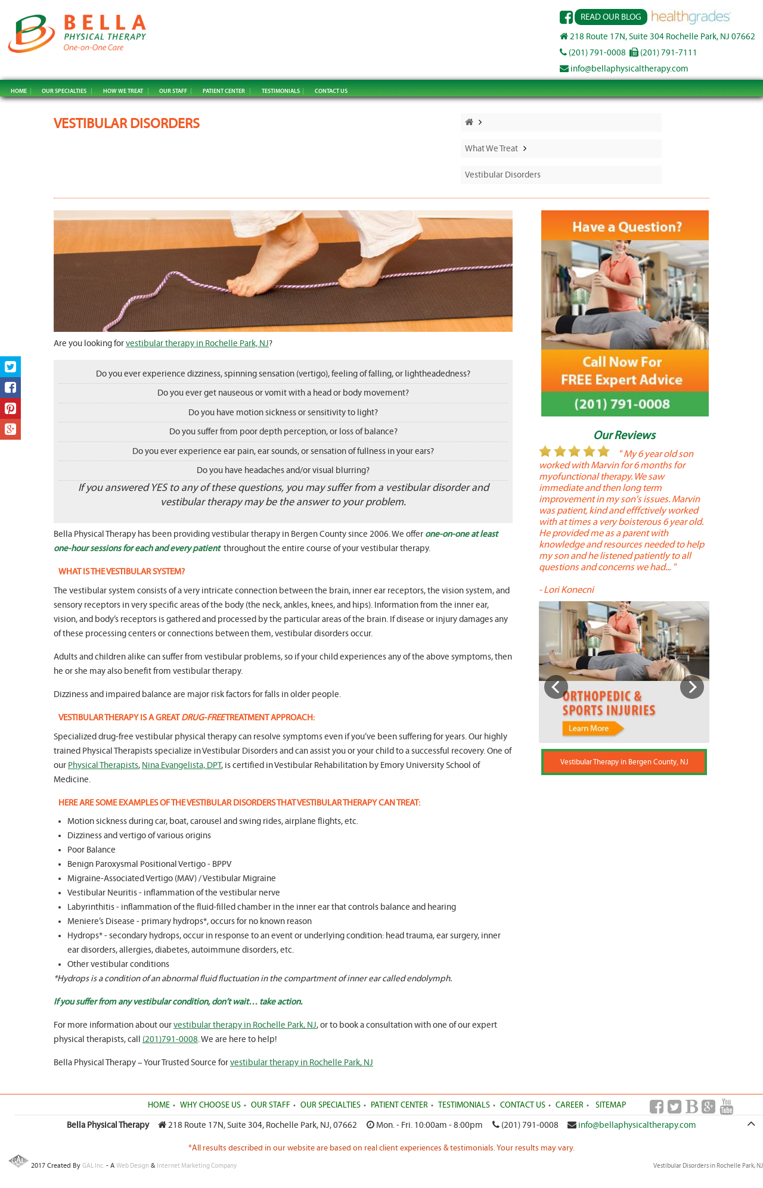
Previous (556, 687)
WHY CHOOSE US (210, 1105)
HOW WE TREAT (123, 91)
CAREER (570, 1105)
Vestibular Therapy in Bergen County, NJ (624, 762)
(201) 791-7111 (663, 53)
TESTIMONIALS (281, 91)
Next (692, 687)
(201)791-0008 (170, 1039)
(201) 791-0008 (593, 53)
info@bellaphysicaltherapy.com (624, 69)
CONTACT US (331, 91)
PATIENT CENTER (224, 91)
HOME (19, 91)
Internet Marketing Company (197, 1166)
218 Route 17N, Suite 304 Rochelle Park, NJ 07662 (657, 37)
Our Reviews (624, 435)
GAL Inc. (93, 1166)
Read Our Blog (611, 17)
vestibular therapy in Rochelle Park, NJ (197, 343)
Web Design (132, 1166)
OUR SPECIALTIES (64, 91)
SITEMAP (610, 1105)
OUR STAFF (173, 91)
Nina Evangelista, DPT (181, 765)
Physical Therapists (103, 765)
